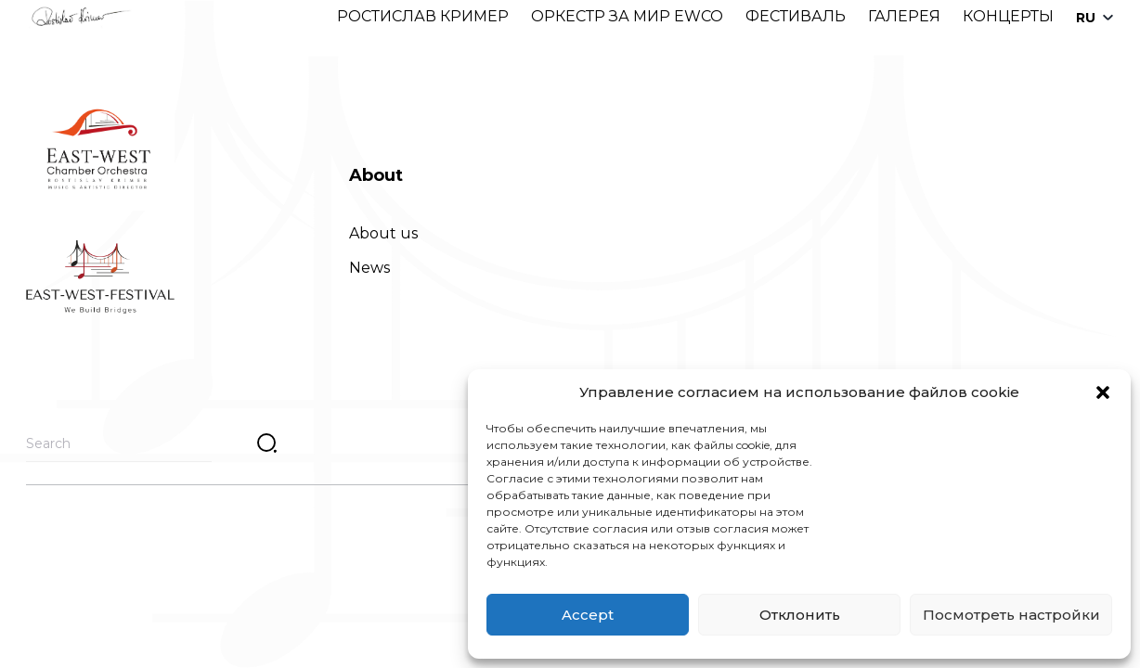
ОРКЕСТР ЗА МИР (600, 16)
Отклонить (799, 614)
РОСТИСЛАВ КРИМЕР (423, 16)
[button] (1103, 392)
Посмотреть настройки (1011, 614)
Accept (588, 614)
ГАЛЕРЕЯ (904, 16)
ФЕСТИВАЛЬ (795, 16)
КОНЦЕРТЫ (1008, 16)
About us (383, 233)
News (369, 267)
